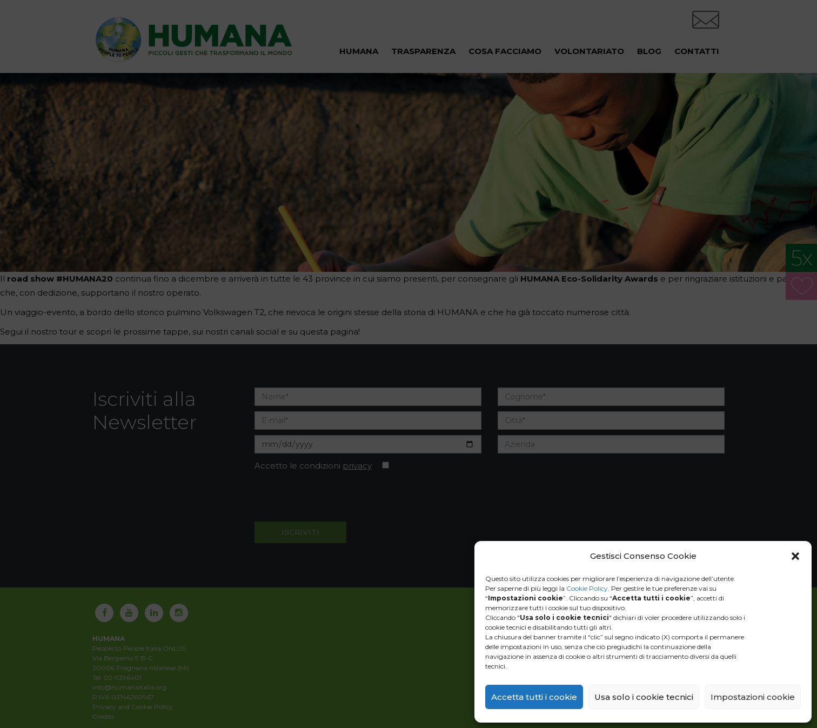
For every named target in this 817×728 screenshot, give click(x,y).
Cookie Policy (587, 588)
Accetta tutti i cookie (534, 697)
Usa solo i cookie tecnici (643, 697)
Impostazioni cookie (753, 697)
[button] (795, 556)
